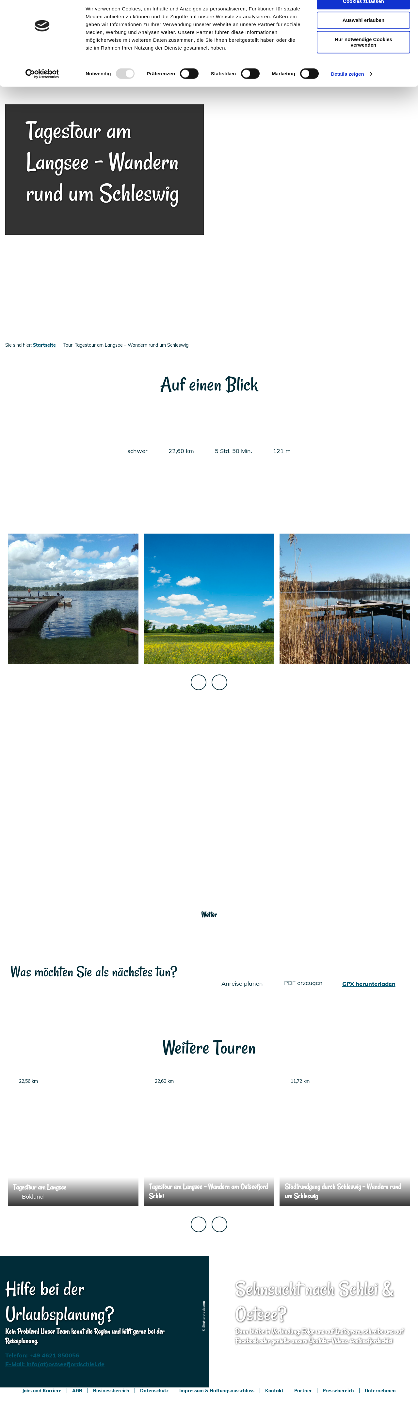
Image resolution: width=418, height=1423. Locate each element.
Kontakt (274, 1391)
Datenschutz (154, 1391)
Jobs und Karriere (41, 1391)
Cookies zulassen (363, 16)
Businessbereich (111, 1391)
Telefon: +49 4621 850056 (42, 1355)
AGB (77, 1391)
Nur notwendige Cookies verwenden (363, 57)
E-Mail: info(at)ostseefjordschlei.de (54, 1364)
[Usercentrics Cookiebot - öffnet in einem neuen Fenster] (42, 89)
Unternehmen (380, 1391)
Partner (303, 1391)
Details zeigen (347, 89)
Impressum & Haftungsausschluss (216, 1391)
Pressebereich (338, 1391)
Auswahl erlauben (363, 35)
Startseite (44, 345)
